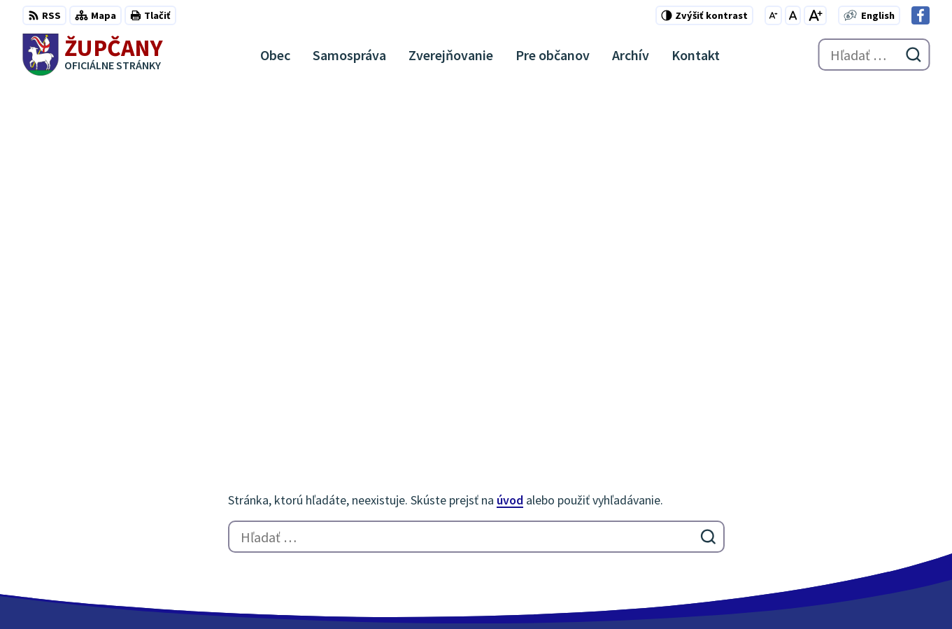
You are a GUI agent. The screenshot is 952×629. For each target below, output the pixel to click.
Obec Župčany (384, 591)
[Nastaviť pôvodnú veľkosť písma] (793, 15)
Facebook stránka (885, 528)
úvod (510, 164)
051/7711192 (871, 494)
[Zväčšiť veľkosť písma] (815, 15)
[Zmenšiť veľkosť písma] (773, 15)
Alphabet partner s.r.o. (205, 591)
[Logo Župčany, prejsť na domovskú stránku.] (92, 55)
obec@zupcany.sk (885, 511)
